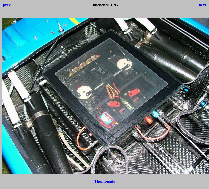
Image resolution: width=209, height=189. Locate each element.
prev (7, 5)
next (202, 5)
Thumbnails (104, 181)
